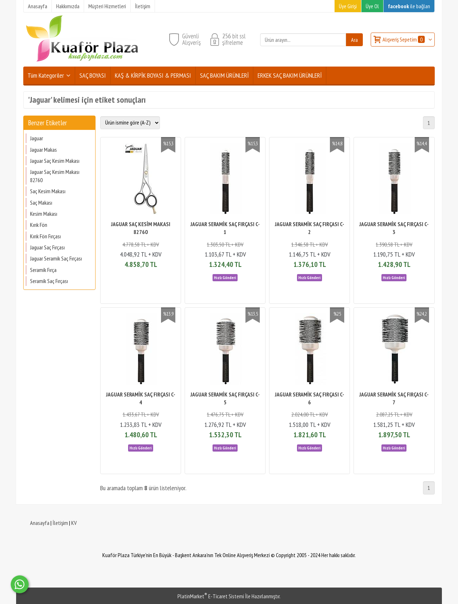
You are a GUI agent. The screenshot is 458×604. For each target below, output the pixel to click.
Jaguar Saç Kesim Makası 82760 (54, 175)
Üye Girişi (348, 6)
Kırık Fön (38, 224)
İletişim (60, 522)
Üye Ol (372, 6)
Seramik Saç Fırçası (49, 280)
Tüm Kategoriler (46, 75)
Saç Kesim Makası (47, 191)
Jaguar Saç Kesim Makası (54, 160)
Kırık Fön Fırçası (45, 236)
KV (74, 522)
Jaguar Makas (43, 149)
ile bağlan (409, 6)
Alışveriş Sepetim (404, 39)
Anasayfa (39, 522)
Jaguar (36, 138)
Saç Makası (41, 202)
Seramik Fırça (43, 269)
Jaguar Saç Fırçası (47, 247)
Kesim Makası (43, 213)
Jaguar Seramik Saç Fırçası (56, 258)
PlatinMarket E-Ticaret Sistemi (210, 596)
